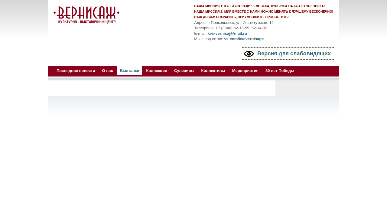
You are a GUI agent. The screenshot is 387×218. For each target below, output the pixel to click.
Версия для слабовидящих (294, 53)
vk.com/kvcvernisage (244, 39)
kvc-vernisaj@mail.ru (227, 33)
